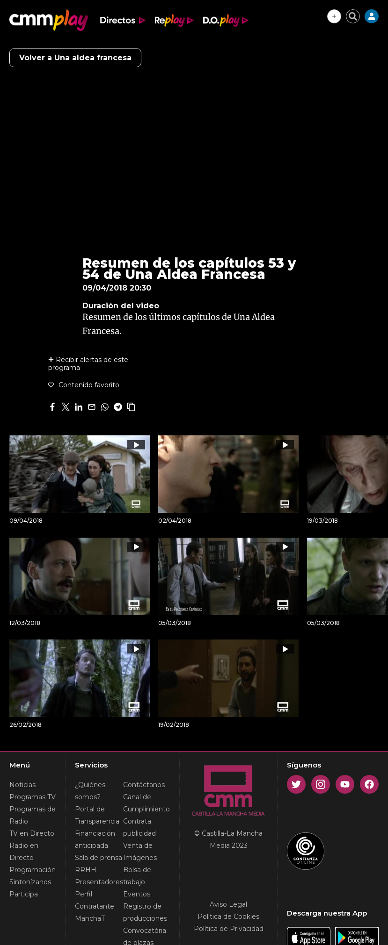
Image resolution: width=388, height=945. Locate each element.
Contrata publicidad (139, 827)
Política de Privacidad (229, 928)
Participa (23, 894)
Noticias (22, 785)
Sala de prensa (98, 857)
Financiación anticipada (95, 839)
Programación (32, 870)
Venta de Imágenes (140, 851)
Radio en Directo (23, 851)
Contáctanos (144, 785)
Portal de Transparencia (97, 815)
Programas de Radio (32, 815)
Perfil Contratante (94, 900)
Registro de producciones (145, 912)
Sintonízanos (30, 882)
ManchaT (90, 918)
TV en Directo (31, 833)
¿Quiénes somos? (90, 791)
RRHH (85, 870)
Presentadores (99, 882)
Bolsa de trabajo (137, 876)
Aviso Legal (228, 904)
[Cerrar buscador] (353, 16)
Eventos (136, 894)
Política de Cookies (228, 916)
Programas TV (32, 797)
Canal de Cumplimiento (146, 803)
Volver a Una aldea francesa (75, 57)
